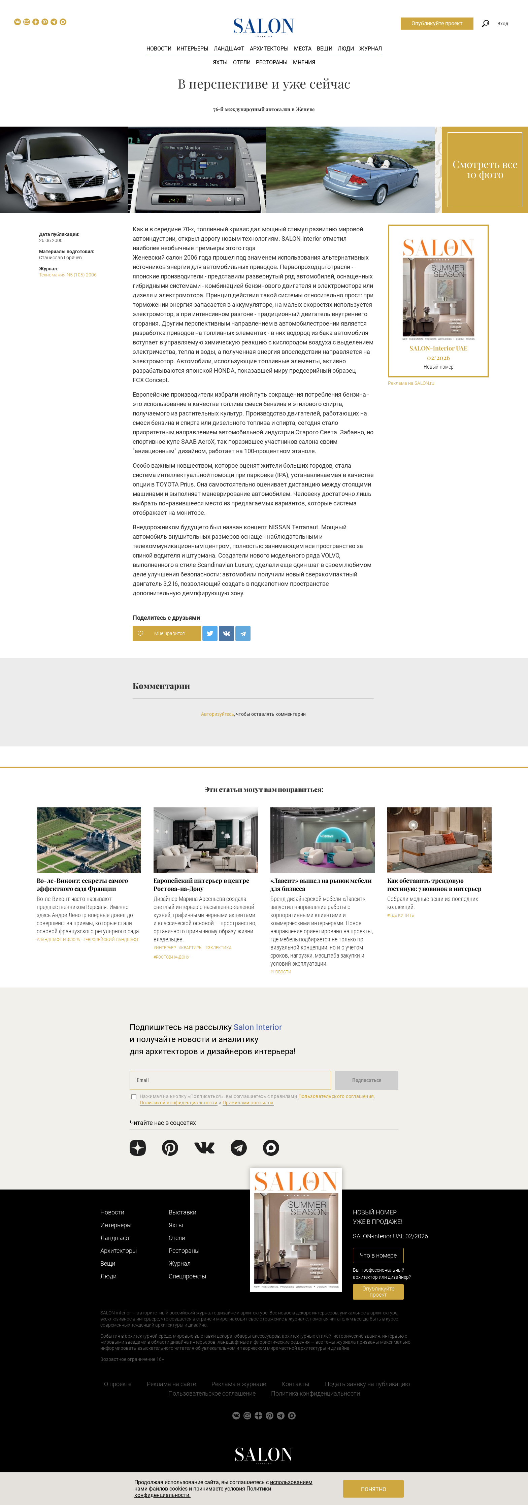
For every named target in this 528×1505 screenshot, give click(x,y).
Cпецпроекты (187, 1276)
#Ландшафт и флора (58, 940)
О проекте (117, 1383)
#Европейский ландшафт (111, 940)
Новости (158, 48)
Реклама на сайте (171, 1383)
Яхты (220, 62)
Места (302, 48)
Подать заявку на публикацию (367, 1383)
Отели (242, 62)
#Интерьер (165, 948)
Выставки (182, 1212)
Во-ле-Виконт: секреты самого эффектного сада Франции (82, 884)
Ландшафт (229, 48)
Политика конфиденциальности (315, 1393)
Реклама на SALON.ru (411, 383)
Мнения (304, 62)
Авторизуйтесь (217, 714)
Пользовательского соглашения (336, 1096)
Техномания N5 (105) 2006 (68, 274)
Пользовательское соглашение (212, 1393)
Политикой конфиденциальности (179, 1102)
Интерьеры (192, 48)
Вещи (324, 48)
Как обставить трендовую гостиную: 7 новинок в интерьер (434, 884)
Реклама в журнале (238, 1383)
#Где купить (400, 915)
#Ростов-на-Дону (172, 957)
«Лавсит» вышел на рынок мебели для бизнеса (321, 884)
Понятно (373, 1489)
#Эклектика (218, 948)
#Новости (280, 972)
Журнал (370, 48)
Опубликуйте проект (437, 23)
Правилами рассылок (248, 1102)
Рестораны (272, 62)
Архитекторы (269, 48)
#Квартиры (190, 948)
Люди (346, 48)
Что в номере (378, 1255)
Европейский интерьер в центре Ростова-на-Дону (201, 884)
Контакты (295, 1383)
